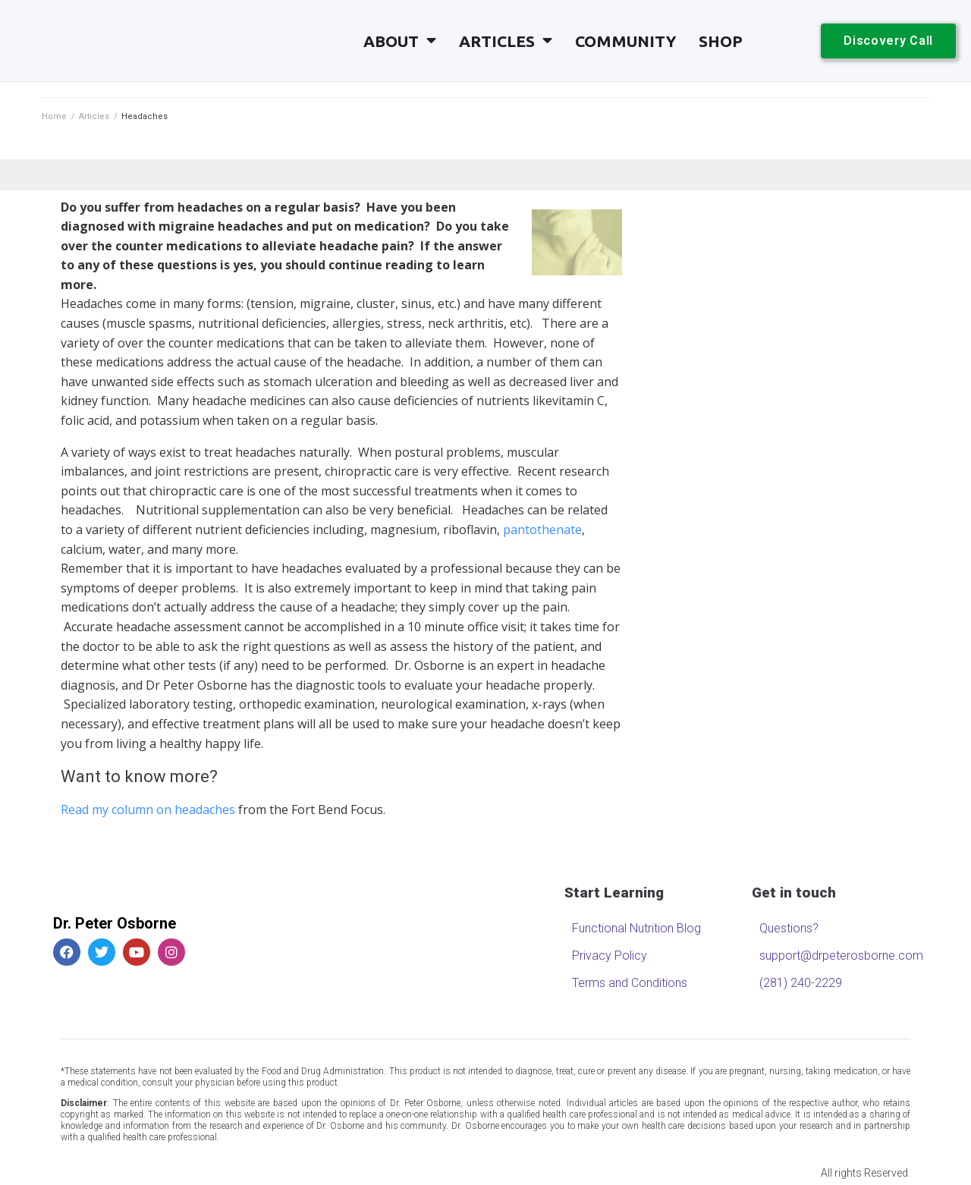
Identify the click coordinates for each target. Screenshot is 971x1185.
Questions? (789, 928)
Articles (505, 40)
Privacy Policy (609, 955)
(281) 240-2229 (800, 983)
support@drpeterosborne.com (837, 955)
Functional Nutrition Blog (636, 928)
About (399, 40)
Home (54, 116)
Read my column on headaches (148, 809)
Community (625, 41)
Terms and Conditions (629, 983)
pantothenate (542, 529)
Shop (721, 41)
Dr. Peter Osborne (114, 923)
